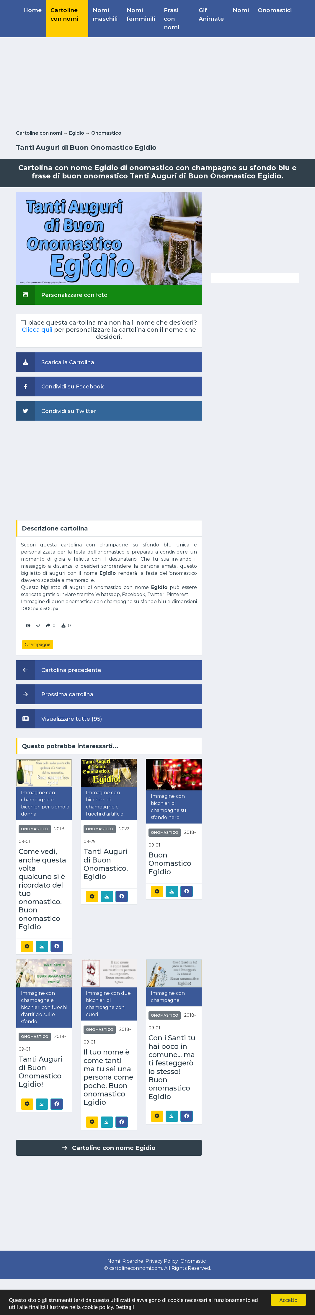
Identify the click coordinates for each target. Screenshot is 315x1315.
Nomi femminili (141, 14)
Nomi (241, 10)
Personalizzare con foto (61, 295)
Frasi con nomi (171, 18)
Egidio (76, 133)
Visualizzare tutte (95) (59, 718)
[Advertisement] (157, 82)
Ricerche (132, 1261)
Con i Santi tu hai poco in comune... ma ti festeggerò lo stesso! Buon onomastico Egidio (171, 1067)
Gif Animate (211, 14)
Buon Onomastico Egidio (169, 863)
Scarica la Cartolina (55, 362)
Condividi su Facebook (60, 386)
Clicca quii (37, 329)
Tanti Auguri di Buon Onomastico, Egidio (106, 864)
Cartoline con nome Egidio (109, 1148)
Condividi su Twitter (56, 411)
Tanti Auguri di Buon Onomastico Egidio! (41, 1071)
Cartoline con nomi (64, 14)
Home (32, 10)
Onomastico (106, 133)
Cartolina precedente (58, 670)
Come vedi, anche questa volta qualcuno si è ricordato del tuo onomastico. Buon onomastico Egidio (42, 889)
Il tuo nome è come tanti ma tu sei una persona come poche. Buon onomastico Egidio (108, 1077)
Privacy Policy (162, 1261)
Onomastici (275, 10)
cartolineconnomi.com (135, 1268)
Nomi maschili (105, 14)
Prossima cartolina (54, 694)
